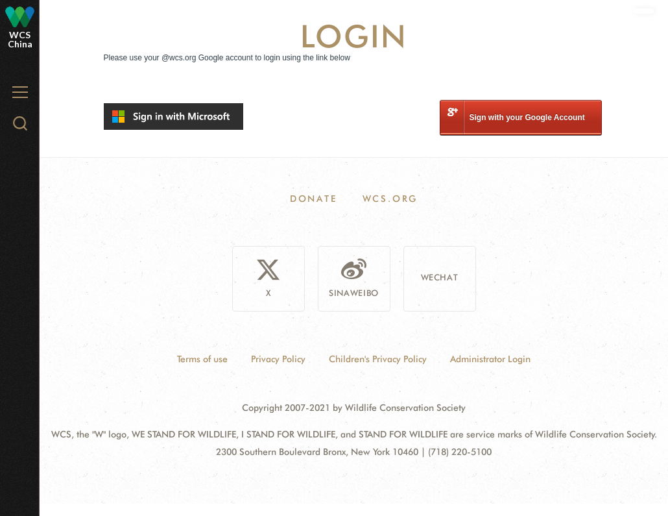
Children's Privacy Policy (378, 359)
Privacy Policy (278, 359)
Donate (313, 198)
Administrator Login (490, 359)
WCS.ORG (390, 198)
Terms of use (202, 359)
